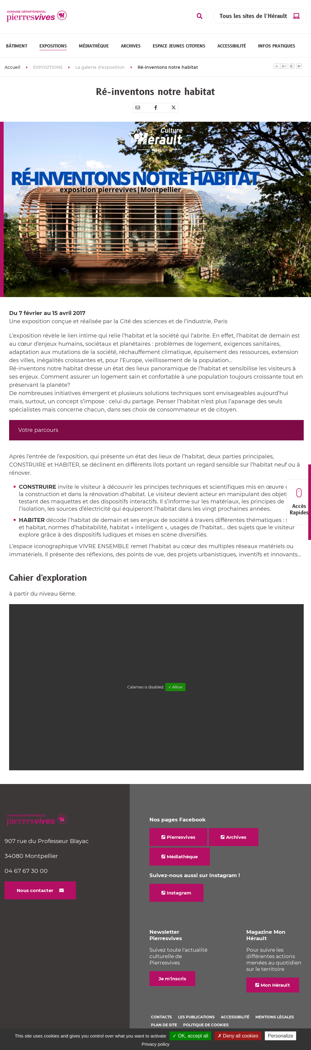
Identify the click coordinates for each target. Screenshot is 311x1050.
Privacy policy (155, 1044)
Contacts (161, 1017)
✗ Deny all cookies (238, 1035)
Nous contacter (35, 890)
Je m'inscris (172, 979)
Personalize (280, 1035)
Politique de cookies (206, 1025)
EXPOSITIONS (48, 67)
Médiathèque (182, 856)
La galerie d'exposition (100, 67)
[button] (16, 46)
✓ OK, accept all (190, 1035)
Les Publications (196, 1017)
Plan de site (164, 1025)
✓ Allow (175, 687)
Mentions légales (274, 1017)
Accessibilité (235, 1017)
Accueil (12, 67)
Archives (236, 837)
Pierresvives (181, 837)
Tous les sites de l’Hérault (253, 16)
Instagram (179, 893)
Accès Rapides (299, 502)
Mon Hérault (275, 985)
